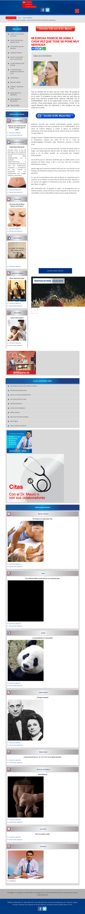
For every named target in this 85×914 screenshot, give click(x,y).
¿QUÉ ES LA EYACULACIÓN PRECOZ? (20, 395)
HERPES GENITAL (15, 412)
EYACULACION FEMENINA (17, 408)
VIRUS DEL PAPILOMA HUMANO (19, 417)
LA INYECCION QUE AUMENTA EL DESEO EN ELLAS (17, 71)
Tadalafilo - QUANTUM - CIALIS (17, 87)
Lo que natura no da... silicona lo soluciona (17, 250)
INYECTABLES (14, 421)
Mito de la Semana (43, 514)
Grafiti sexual (17, 238)
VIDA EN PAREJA (14, 105)
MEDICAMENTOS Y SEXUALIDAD (15, 100)
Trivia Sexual (17, 199)
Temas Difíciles (27, 18)
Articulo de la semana (17, 142)
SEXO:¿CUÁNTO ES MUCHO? (18, 426)
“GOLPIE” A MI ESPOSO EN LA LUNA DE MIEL (16, 58)
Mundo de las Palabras (43, 769)
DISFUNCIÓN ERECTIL (16, 404)
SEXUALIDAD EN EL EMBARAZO (15, 94)
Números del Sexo (18, 120)
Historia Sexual (43, 692)
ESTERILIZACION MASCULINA (18, 390)
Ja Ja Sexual (43, 829)
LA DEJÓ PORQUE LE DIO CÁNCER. (17, 64)
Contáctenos (29, 2)
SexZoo (43, 633)
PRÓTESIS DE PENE (42, 281)
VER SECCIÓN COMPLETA (15, 135)
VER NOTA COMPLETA (15, 133)
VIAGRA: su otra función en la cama (17, 35)
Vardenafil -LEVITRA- (16, 53)
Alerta (43, 573)
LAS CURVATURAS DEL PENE (18, 399)
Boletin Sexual (43, 752)
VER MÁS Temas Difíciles (55, 271)
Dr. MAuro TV (29, 4)
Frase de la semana (17, 273)
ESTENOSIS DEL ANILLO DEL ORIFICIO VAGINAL (23, 386)
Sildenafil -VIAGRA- (15, 82)
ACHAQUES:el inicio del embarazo (16, 47)
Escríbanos (43, 846)
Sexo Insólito (17, 312)
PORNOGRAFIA (14, 78)
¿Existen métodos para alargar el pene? (16, 41)
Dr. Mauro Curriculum (31, 6)
